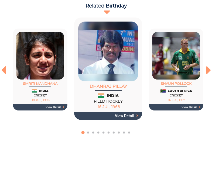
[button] (83, 135)
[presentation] (3, 70)
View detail (55, 107)
